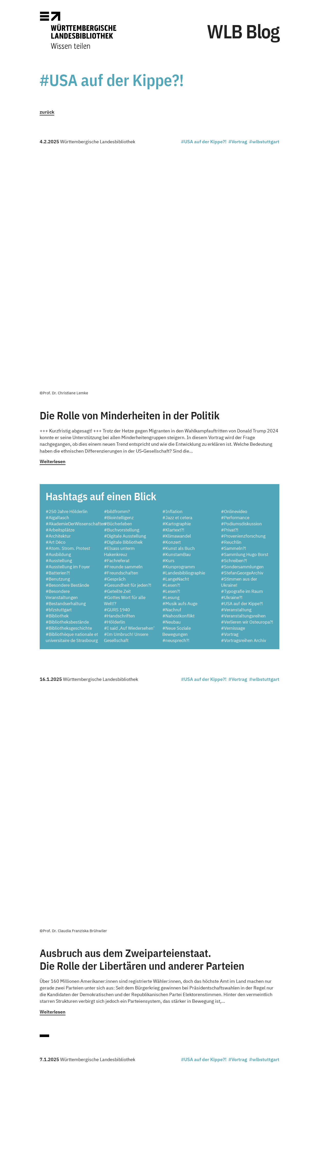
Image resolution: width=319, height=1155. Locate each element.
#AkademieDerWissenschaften (76, 284)
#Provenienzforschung (243, 296)
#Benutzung (58, 339)
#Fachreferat (117, 321)
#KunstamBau (176, 315)
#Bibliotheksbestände (67, 382)
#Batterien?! (58, 333)
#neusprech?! (175, 401)
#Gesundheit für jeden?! (127, 345)
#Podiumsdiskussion (241, 284)
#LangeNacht (175, 339)
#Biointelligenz (119, 278)
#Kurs (168, 321)
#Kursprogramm (178, 327)
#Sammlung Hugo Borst (244, 315)
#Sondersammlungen (242, 327)
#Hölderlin (114, 382)
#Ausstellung (59, 321)
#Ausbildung (58, 315)
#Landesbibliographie (183, 333)
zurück (47, 112)
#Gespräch (115, 339)
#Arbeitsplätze (60, 290)
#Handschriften (119, 376)
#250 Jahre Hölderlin (67, 272)
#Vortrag (237, 142)
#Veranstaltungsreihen (243, 376)
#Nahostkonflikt (178, 376)
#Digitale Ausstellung (125, 296)
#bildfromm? (117, 272)
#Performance (235, 278)
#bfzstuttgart (59, 370)
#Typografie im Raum (242, 352)
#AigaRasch (57, 278)
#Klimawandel (176, 296)
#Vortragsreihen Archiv (243, 401)
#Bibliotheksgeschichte (69, 388)
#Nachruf (171, 370)
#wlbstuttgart (264, 142)
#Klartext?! (173, 290)
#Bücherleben (118, 284)
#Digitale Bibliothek (123, 303)
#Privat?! (229, 290)
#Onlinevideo (234, 272)
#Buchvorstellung (121, 290)
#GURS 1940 (117, 370)
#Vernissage (233, 388)
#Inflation (172, 272)
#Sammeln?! (233, 309)
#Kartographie (176, 284)
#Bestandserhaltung (66, 364)
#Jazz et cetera (177, 278)
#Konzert (171, 303)
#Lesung (170, 358)
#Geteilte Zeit (117, 352)
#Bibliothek (57, 376)
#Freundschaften (121, 333)
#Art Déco (56, 303)
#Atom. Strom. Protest (68, 309)
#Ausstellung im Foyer (68, 327)
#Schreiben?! (234, 321)
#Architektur (58, 296)
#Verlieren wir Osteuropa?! (247, 382)
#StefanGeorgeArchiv (242, 333)
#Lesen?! (171, 345)
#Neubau (171, 382)
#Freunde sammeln (123, 327)
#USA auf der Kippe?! (204, 142)
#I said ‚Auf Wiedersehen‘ (129, 388)
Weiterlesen (53, 222)
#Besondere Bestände (67, 345)
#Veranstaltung (236, 370)
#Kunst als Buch (178, 309)
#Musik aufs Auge (179, 364)
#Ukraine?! (231, 358)
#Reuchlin (231, 303)
